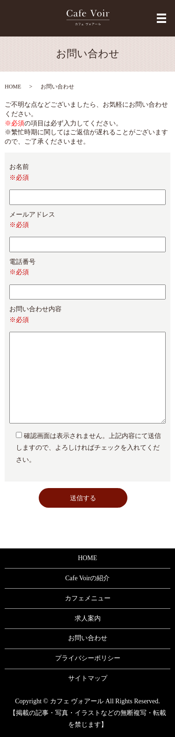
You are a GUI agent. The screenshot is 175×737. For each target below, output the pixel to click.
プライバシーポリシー (87, 658)
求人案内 (88, 618)
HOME (13, 86)
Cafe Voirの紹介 (87, 578)
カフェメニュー (88, 598)
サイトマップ (87, 678)
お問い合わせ (87, 638)
